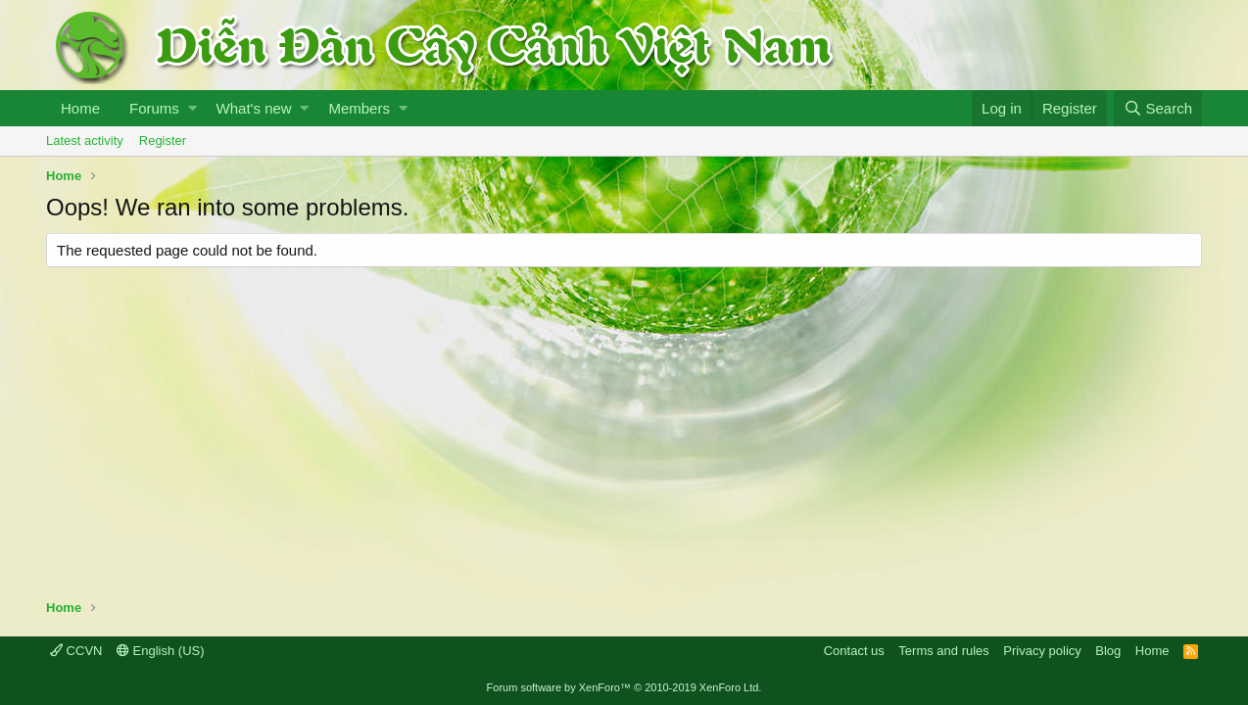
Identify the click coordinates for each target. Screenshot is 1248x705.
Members (359, 108)
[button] (192, 108)
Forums (154, 108)
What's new (254, 108)
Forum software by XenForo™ (624, 687)
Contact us (854, 650)
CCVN (76, 650)
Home (80, 108)
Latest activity (84, 140)
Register (162, 140)
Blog (1108, 650)
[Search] (1158, 108)
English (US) (161, 650)
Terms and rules (943, 650)
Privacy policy (1041, 650)
